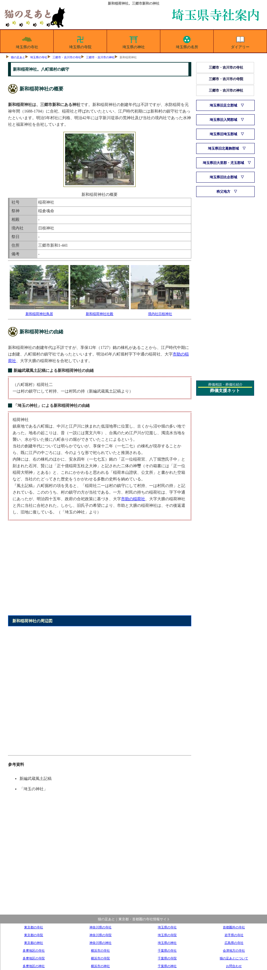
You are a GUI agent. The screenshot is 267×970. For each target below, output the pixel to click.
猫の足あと (18, 57)
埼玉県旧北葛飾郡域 (223, 148)
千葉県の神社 (167, 966)
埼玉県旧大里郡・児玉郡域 (223, 163)
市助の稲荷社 (133, 498)
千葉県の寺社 (167, 950)
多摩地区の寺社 (34, 950)
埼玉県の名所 (187, 41)
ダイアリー (240, 41)
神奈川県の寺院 (100, 935)
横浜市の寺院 (100, 958)
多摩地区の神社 (34, 966)
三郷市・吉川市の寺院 (226, 79)
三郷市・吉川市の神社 (100, 57)
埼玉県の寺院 (80, 41)
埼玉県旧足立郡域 (223, 105)
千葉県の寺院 (167, 958)
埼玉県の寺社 (27, 41)
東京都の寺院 (33, 935)
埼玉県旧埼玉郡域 (223, 134)
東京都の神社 (33, 942)
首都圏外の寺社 (234, 927)
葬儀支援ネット (225, 390)
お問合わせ (234, 966)
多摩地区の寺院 (34, 958)
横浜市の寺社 (100, 950)
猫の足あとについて (234, 958)
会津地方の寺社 (234, 950)
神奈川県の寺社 (100, 927)
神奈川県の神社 (100, 942)
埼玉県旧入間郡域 (223, 120)
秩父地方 (223, 192)
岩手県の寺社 (234, 935)
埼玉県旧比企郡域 (223, 177)
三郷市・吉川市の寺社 (66, 57)
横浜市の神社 (100, 966)
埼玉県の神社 (133, 41)
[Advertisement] (99, 571)
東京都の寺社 (33, 927)
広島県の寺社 (234, 942)
